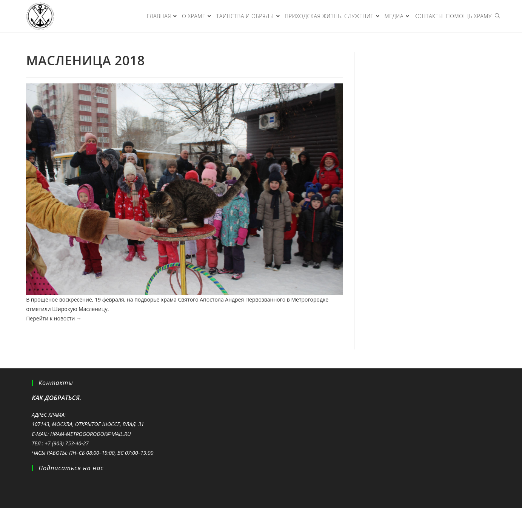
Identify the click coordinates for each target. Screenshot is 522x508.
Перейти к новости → (54, 318)
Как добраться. (56, 397)
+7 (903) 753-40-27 (67, 443)
